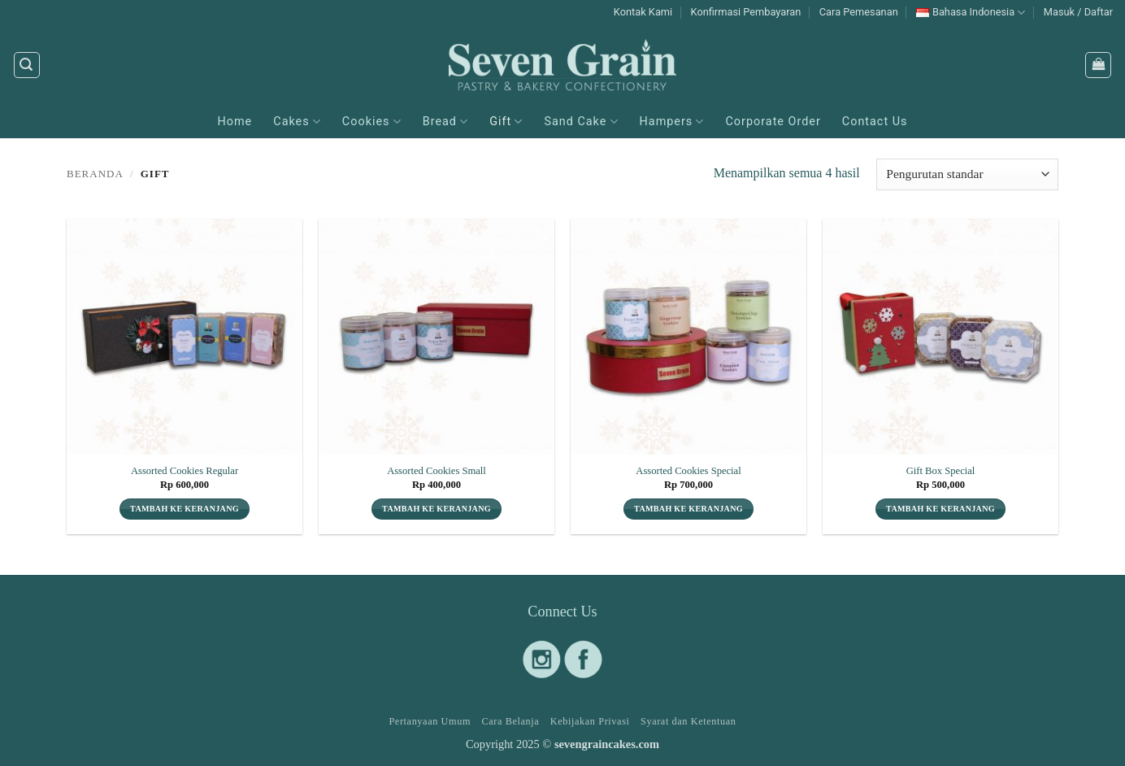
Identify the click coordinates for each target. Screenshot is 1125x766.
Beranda (95, 174)
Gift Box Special (940, 471)
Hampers (672, 121)
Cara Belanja (510, 721)
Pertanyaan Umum (430, 721)
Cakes (297, 121)
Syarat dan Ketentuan (688, 721)
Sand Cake (581, 121)
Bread (445, 121)
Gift (506, 121)
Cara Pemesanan (858, 12)
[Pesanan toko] (967, 174)
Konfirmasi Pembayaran (746, 12)
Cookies (372, 121)
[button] (1078, 12)
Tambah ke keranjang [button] (184, 508)
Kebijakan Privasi (590, 721)
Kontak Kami (643, 12)
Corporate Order (772, 121)
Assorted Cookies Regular (184, 471)
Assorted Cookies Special (688, 471)
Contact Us (875, 121)
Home (235, 121)
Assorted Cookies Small (436, 471)
